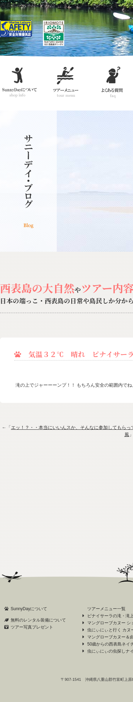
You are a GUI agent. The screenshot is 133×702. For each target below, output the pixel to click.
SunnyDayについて (29, 608)
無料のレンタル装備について (38, 620)
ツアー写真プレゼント (32, 627)
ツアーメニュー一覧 (106, 608)
